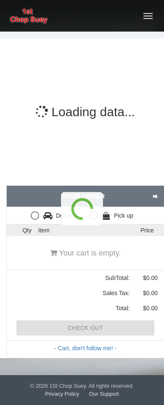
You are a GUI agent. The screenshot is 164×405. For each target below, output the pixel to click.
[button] (155, 196)
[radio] (56, 215)
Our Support (104, 394)
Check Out (85, 328)
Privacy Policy (62, 394)
